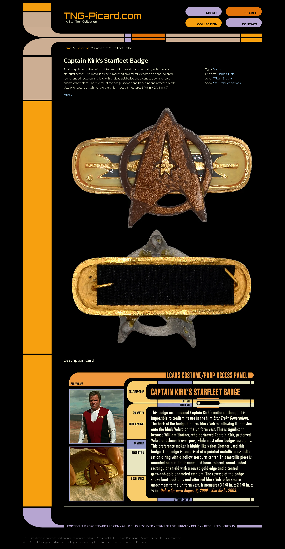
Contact (249, 21)
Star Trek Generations (227, 80)
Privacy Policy (189, 523)
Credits (229, 523)
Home (67, 45)
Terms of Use (166, 523)
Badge (217, 66)
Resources (212, 523)
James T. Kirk (227, 71)
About (211, 9)
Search (250, 9)
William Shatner (223, 75)
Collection (207, 21)
